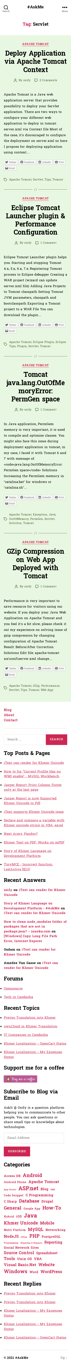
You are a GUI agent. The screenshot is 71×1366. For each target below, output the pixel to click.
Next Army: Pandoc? (21, 834)
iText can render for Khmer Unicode (34, 763)
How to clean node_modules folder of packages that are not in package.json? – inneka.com (35, 927)
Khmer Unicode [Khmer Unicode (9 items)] (21, 1223)
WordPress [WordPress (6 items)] (51, 1272)
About (9, 715)
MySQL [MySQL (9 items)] (35, 1230)
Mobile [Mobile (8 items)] (47, 1223)
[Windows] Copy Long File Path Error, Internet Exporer (30, 939)
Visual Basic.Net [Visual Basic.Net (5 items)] (20, 1265)
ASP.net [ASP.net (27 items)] (28, 1189)
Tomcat (57, 180)
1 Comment (48, 243)
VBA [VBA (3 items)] (38, 1259)
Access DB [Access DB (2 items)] (12, 1176)
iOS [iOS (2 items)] (19, 1216)
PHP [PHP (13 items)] (34, 1236)
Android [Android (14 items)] (32, 1175)
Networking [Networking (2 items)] (55, 1230)
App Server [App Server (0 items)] (10, 1189)
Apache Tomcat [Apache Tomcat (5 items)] (43, 1182)
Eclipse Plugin (43, 342)
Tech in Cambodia (18, 997)
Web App (47, 690)
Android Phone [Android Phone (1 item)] (15, 1182)
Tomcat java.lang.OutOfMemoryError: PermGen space (35, 387)
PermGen (36, 519)
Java (52, 515)
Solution (15, 523)
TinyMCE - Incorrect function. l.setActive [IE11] (28, 867)
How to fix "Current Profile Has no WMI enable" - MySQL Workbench (32, 774)
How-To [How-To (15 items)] (51, 1208)
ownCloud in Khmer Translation (30, 1026)
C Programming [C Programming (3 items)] (39, 1195)
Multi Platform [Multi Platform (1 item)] (15, 1230)
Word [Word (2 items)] (33, 1272)
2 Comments (48, 80)
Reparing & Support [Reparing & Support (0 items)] (31, 1243)
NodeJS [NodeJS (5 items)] (11, 1237)
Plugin (22, 346)
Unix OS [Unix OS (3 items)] (24, 1259)
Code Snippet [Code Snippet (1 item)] (13, 1196)
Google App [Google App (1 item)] (31, 1209)
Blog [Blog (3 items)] (44, 1189)
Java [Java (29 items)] (30, 1216)
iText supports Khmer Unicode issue (34, 812)
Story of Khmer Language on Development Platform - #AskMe (32, 906)
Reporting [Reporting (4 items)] (53, 1242)
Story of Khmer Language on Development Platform (27, 853)
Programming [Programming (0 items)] (11, 1243)
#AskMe (35, 7)
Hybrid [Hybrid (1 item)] (9, 1217)
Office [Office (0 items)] (24, 1237)
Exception (40, 515)
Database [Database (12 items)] (29, 1201)
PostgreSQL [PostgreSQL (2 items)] (51, 1237)
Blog (8, 710)
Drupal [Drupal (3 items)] (47, 1201)
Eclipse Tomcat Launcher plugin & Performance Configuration (35, 221)
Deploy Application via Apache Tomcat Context (35, 62)
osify (26, 80)
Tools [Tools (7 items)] (9, 1259)
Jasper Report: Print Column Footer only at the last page (33, 787)
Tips (47, 180)
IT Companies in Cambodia (26, 1035)
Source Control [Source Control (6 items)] (19, 1253)
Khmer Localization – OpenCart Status (35, 1043)
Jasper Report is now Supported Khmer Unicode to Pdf (30, 801)
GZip (36, 686)
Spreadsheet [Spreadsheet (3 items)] (47, 1253)
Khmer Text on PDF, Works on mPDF (34, 842)
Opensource (13, 988)
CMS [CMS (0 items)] (52, 1189)
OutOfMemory (19, 519)
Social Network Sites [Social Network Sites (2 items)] (21, 1248)
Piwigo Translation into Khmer (30, 1017)
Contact (11, 720)
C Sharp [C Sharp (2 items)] (10, 1202)
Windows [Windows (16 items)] (15, 1272)
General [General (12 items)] (12, 1208)
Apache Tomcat (35, 44)
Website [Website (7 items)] (46, 1265)
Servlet (38, 180)
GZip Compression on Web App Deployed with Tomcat (35, 564)
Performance (50, 686)
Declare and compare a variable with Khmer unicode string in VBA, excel (34, 823)
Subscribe (17, 1151)
